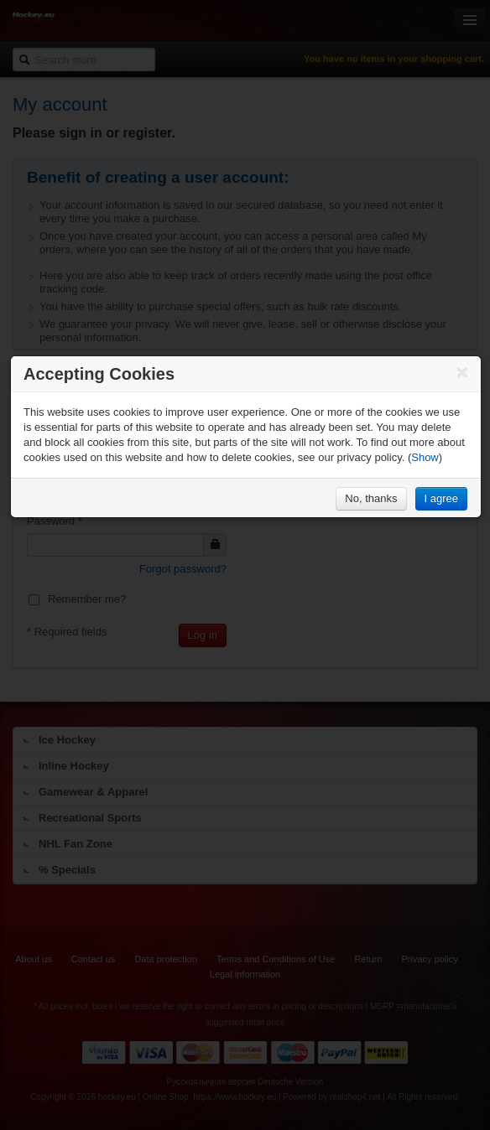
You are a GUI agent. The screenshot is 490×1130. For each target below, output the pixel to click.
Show (425, 457)
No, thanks (371, 498)
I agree (441, 498)
